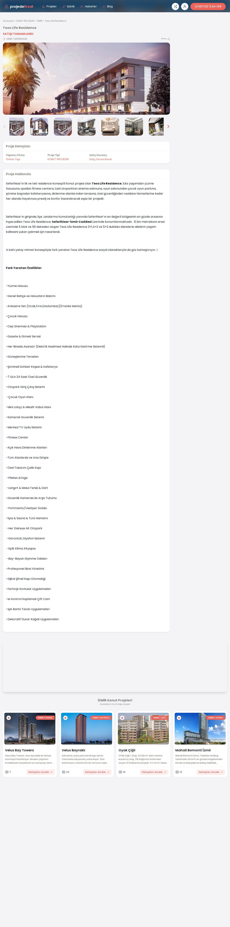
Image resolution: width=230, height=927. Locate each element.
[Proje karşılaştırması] (175, 6)
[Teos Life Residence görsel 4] (63, 127)
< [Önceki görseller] (4, 126)
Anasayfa (8, 20)
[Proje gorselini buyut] (86, 79)
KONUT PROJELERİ (25, 20)
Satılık (69, 6)
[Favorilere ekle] (8, 718)
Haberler (88, 6)
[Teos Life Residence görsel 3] (39, 127)
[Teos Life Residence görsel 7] (134, 127)
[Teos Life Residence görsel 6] (110, 127)
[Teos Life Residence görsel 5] (87, 127)
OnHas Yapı (13, 159)
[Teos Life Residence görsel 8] (158, 127)
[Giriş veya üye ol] (184, 6)
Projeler (49, 6)
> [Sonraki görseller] (168, 126)
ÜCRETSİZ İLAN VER (208, 6)
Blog (108, 6)
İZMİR (39, 20)
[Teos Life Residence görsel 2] (15, 127)
